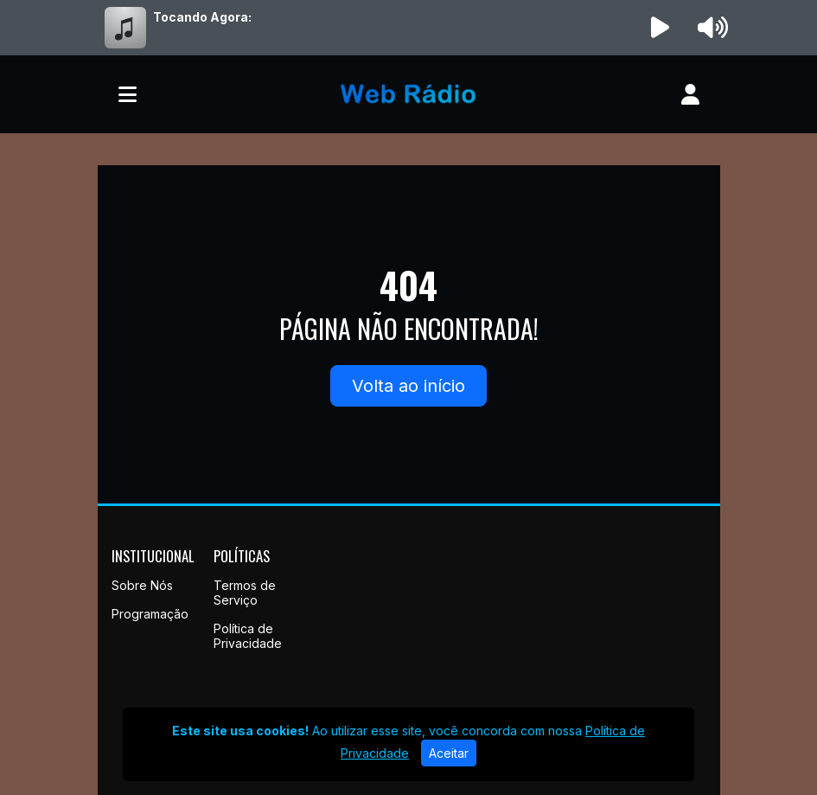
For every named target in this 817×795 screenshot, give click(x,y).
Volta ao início (408, 385)
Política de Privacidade (248, 636)
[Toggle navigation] (127, 94)
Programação (150, 613)
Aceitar (449, 753)
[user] (690, 94)
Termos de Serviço (245, 592)
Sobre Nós (142, 585)
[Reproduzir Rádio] (660, 27)
